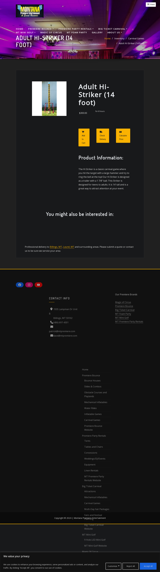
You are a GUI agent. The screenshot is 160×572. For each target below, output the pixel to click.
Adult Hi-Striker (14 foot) (131, 44)
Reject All (130, 566)
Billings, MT (56, 256)
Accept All (148, 566)
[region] (80, 562)
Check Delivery (103, 145)
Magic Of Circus (51, 32)
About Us (114, 32)
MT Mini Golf (25, 32)
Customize (112, 566)
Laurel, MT (68, 256)
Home (19, 28)
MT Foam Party (77, 32)
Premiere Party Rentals (76, 28)
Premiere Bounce (41, 28)
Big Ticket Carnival (112, 28)
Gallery (97, 32)
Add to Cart (83, 147)
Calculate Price (123, 145)
